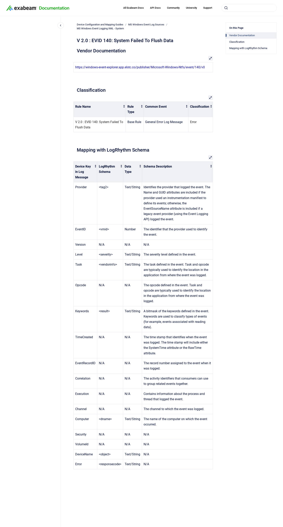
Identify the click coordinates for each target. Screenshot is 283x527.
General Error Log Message (164, 122)
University (191, 7)
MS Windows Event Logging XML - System (100, 28)
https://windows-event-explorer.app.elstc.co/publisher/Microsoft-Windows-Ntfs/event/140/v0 (140, 67)
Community (173, 7)
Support (207, 7)
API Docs (155, 7)
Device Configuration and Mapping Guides (100, 24)
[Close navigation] (61, 25)
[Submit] (226, 8)
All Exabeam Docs (133, 7)
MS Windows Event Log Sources (146, 24)
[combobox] (249, 8)
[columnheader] (100, 109)
